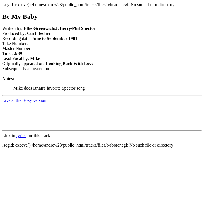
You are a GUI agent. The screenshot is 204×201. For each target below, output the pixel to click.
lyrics (21, 135)
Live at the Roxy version (24, 100)
